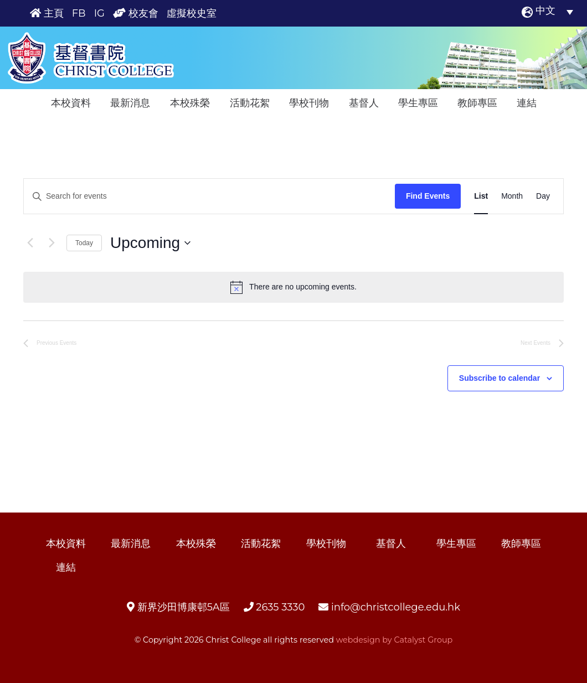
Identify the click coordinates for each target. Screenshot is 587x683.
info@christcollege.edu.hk (389, 607)
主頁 (47, 13)
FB (79, 13)
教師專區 (477, 103)
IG (99, 13)
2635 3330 (274, 607)
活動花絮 (250, 103)
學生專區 (418, 103)
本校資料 (71, 103)
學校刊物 (309, 103)
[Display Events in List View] (481, 196)
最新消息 (130, 103)
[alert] (293, 287)
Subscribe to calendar (499, 378)
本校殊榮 (190, 103)
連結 (527, 103)
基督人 (364, 103)
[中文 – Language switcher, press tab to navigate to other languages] (554, 11)
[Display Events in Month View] (512, 196)
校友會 (135, 13)
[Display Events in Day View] (543, 196)
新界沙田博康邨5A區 (178, 607)
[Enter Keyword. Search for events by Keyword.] (209, 196)
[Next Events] (51, 243)
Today (84, 243)
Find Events (428, 196)
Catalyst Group (423, 640)
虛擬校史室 (192, 13)
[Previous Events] (30, 243)
